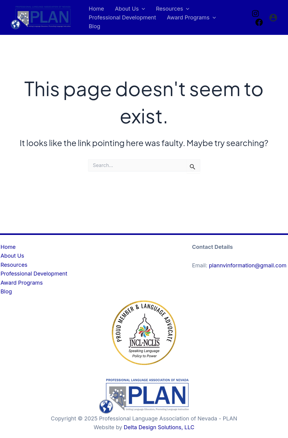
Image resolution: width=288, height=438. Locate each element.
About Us (12, 255)
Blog (6, 291)
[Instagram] (255, 13)
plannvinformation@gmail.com (248, 265)
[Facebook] (259, 22)
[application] (142, 9)
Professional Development (33, 273)
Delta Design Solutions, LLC (159, 427)
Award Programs (21, 282)
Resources (13, 264)
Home (7, 246)
